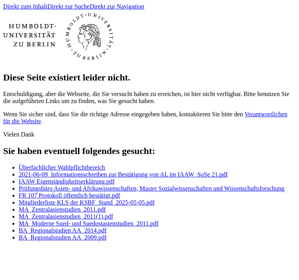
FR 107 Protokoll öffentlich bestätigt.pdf (69, 195)
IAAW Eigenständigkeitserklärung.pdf (66, 181)
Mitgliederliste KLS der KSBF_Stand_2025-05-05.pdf (87, 202)
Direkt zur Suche (68, 6)
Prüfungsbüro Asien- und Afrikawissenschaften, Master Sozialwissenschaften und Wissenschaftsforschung (151, 188)
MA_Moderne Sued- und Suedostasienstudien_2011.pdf (88, 223)
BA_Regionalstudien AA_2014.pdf (63, 230)
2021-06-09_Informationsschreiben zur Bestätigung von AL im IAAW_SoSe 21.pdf (123, 174)
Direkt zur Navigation (117, 6)
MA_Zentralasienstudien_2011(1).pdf (66, 216)
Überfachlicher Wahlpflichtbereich (62, 167)
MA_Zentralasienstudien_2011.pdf (62, 209)
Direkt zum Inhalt (25, 6)
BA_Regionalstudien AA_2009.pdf (63, 237)
